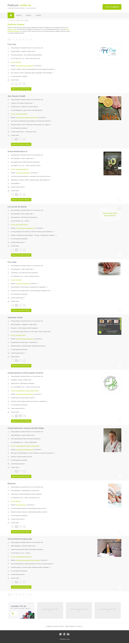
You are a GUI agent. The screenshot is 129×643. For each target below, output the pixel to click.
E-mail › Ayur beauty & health (19, 114)
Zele (23, 269)
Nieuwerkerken (26, 490)
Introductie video (31, 131)
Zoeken (28, 15)
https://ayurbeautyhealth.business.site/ (26, 117)
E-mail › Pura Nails (16, 280)
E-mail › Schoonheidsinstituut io (19, 169)
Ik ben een (112, 7)
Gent (23, 158)
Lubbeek (23, 51)
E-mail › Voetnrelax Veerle (18, 335)
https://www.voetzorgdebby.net (24, 449)
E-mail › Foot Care (16, 62)
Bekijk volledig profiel (21, 89)
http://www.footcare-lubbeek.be (24, 65)
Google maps (31, 51)
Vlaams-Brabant (15, 51)
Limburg (13, 103)
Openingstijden (16, 183)
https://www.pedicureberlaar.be (24, 394)
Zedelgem (25, 324)
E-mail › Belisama (16, 501)
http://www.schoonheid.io (23, 173)
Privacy (68, 639)
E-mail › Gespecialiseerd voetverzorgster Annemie (25, 390)
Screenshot (38, 65)
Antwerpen (14, 380)
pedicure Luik (11, 29)
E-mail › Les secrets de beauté (19, 224)
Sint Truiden (20, 103)
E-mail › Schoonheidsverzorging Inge (21, 556)
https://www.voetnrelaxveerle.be (25, 339)
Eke (23, 213)
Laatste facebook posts (18, 131)
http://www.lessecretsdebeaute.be (25, 228)
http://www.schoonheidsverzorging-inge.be (28, 560)
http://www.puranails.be (22, 283)
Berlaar (20, 380)
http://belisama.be (21, 505)
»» (30, 39)
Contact (38, 15)
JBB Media (62, 639)
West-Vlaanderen (16, 324)
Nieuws (18, 15)
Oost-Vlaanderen (15, 158)
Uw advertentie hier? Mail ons (50, 610)
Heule (23, 435)
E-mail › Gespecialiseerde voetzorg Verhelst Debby (25, 446)
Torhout (24, 546)
